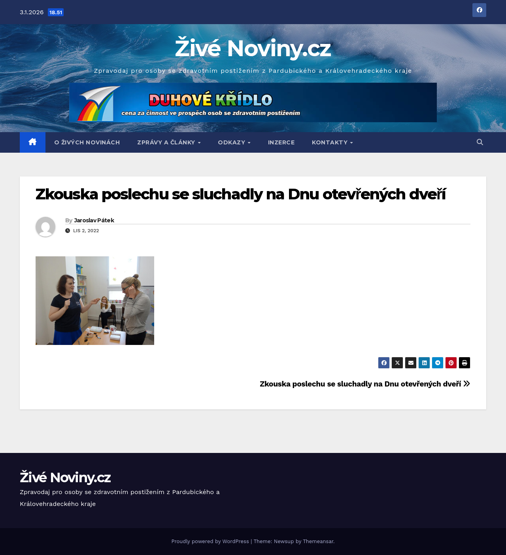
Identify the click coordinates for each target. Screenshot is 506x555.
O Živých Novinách (87, 142)
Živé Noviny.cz (253, 48)
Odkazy (232, 142)
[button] (480, 142)
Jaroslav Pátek (94, 220)
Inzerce (281, 142)
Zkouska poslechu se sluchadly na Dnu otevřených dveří (241, 194)
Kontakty (330, 142)
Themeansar (318, 541)
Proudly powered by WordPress (211, 541)
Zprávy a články (167, 142)
